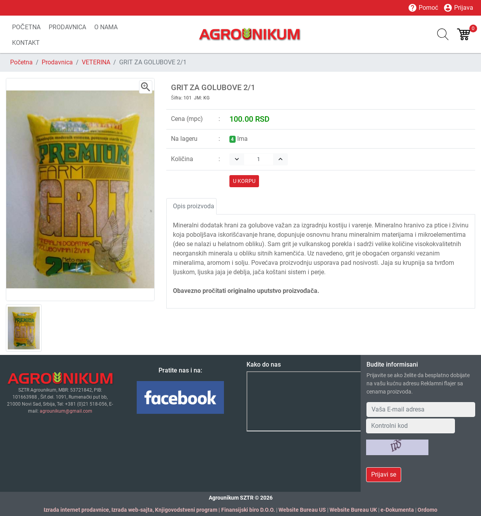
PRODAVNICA (67, 27)
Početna (21, 62)
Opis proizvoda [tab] (193, 206)
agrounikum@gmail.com (66, 411)
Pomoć (423, 7)
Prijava (458, 7)
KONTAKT (26, 42)
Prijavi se (383, 474)
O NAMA (106, 27)
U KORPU (244, 181)
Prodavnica (57, 62)
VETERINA (96, 62)
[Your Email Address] (420, 409)
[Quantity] (258, 159)
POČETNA (26, 27)
